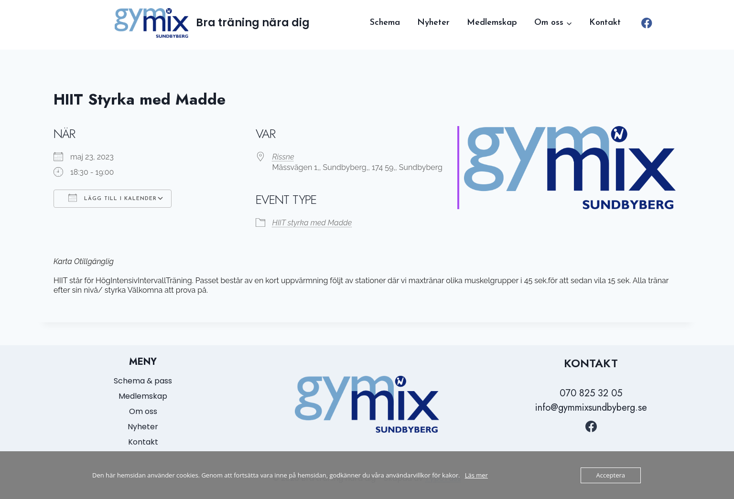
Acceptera (610, 475)
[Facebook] (647, 23)
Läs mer (476, 475)
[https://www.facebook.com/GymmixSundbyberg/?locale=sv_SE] (591, 426)
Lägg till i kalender (112, 197)
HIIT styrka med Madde (312, 222)
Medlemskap (492, 22)
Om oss (143, 411)
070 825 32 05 (591, 393)
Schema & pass (143, 380)
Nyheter (433, 22)
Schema (385, 22)
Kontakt (605, 22)
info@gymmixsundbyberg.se (591, 407)
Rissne (283, 156)
